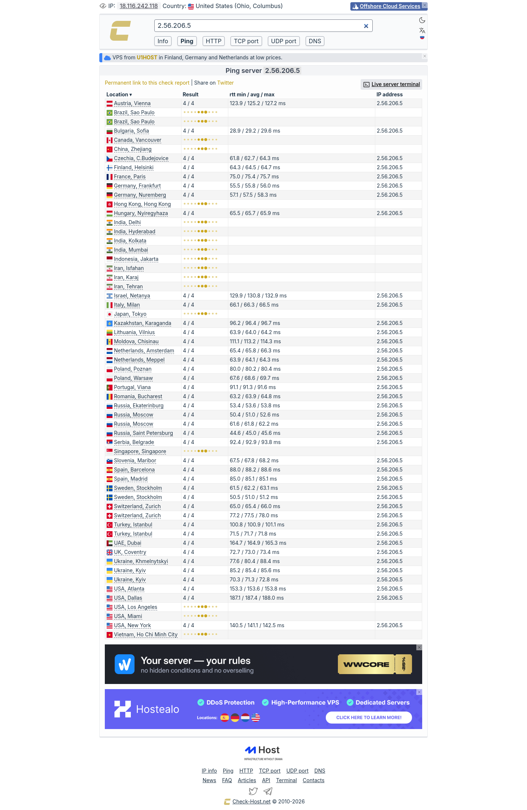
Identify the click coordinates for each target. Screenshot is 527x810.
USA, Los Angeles (135, 607)
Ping (228, 771)
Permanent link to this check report (147, 82)
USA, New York (132, 625)
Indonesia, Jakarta (136, 259)
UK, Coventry (130, 552)
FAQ (227, 780)
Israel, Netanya (132, 295)
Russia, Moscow (133, 414)
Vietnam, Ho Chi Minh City (146, 634)
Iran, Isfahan (129, 268)
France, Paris (129, 176)
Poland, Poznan (133, 369)
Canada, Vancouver (137, 140)
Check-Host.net (247, 802)
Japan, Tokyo (130, 314)
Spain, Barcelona (134, 469)
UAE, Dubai (127, 543)
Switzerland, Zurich (137, 506)
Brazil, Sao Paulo (134, 112)
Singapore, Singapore (140, 451)
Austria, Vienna (132, 103)
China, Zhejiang (133, 149)
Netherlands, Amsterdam (144, 350)
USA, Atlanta (129, 588)
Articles (247, 780)
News (209, 780)
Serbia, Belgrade (134, 442)
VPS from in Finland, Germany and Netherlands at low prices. (193, 57)
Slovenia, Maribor (135, 460)
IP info (209, 771)
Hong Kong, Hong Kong (142, 204)
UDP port (297, 771)
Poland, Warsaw (133, 378)
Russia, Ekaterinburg (138, 405)
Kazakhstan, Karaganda (143, 323)
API (266, 780)
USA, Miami (128, 616)
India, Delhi (127, 222)
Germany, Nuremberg (140, 195)
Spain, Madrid (131, 479)
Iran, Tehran (128, 286)
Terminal (286, 780)
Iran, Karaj (126, 277)
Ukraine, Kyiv (130, 570)
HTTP (246, 771)
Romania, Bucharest (138, 396)
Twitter (225, 82)
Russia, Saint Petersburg (143, 433)
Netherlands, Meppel (139, 359)
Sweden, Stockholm (138, 488)
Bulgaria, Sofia (131, 130)
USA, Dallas (128, 598)
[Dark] (422, 20)
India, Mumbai (131, 250)
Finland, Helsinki (134, 167)
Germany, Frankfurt (137, 185)
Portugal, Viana (132, 387)
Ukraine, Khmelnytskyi (141, 561)
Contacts (313, 780)
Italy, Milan (127, 305)
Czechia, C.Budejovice (141, 158)
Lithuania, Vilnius (134, 332)
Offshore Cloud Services (390, 6)
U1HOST (147, 57)
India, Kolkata (130, 240)
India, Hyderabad (134, 231)
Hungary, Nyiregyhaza (141, 213)
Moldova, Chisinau (136, 341)
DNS (319, 771)
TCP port (270, 771)
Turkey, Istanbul (133, 524)
